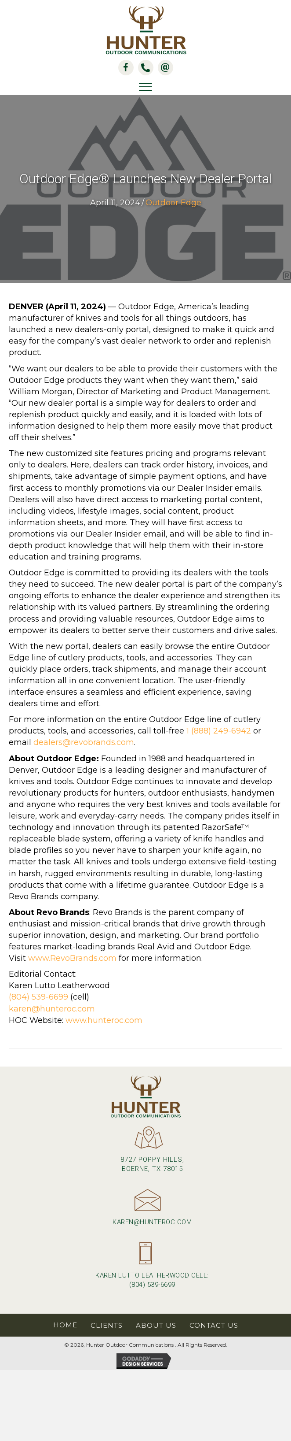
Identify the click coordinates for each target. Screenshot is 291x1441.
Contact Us (213, 1325)
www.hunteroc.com (103, 1020)
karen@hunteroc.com (52, 1009)
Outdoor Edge (173, 202)
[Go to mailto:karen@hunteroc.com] (145, 1211)
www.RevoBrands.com (72, 958)
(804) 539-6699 (38, 997)
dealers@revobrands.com (83, 742)
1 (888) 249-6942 (218, 731)
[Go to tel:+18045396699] (145, 1269)
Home (65, 1325)
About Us (156, 1325)
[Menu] (145, 87)
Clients (107, 1325)
